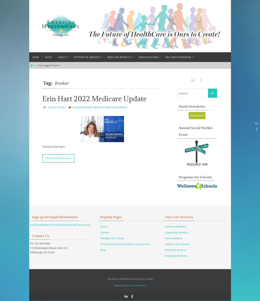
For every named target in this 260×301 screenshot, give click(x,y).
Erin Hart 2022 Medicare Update (94, 98)
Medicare (102, 107)
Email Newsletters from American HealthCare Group (60, 225)
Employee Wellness (176, 256)
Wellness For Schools (177, 244)
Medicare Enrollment (121, 107)
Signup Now (197, 115)
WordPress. (140, 285)
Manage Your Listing (112, 238)
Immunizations (173, 238)
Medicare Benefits (175, 226)
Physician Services (175, 250)
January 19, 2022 (57, 107)
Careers (104, 232)
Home (103, 226)
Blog (103, 250)
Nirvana (129, 285)
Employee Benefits (85, 107)
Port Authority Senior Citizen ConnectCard (125, 244)
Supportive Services (176, 232)
